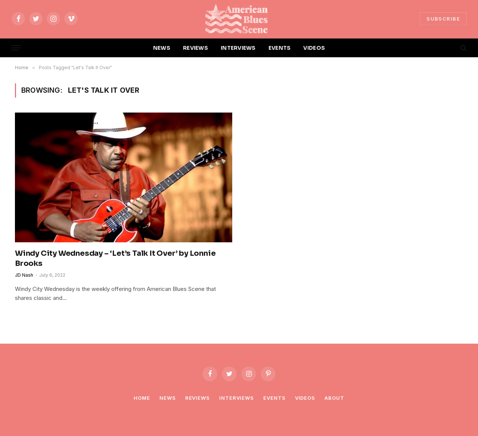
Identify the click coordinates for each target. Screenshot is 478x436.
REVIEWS (195, 47)
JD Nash (24, 275)
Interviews (236, 398)
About (334, 398)
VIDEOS (314, 47)
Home (142, 398)
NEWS (161, 47)
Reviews (197, 398)
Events (274, 398)
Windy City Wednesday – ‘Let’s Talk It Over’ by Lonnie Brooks (115, 258)
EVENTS (280, 47)
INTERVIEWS (238, 47)
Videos (305, 398)
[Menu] (16, 48)
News (167, 398)
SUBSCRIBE (443, 19)
